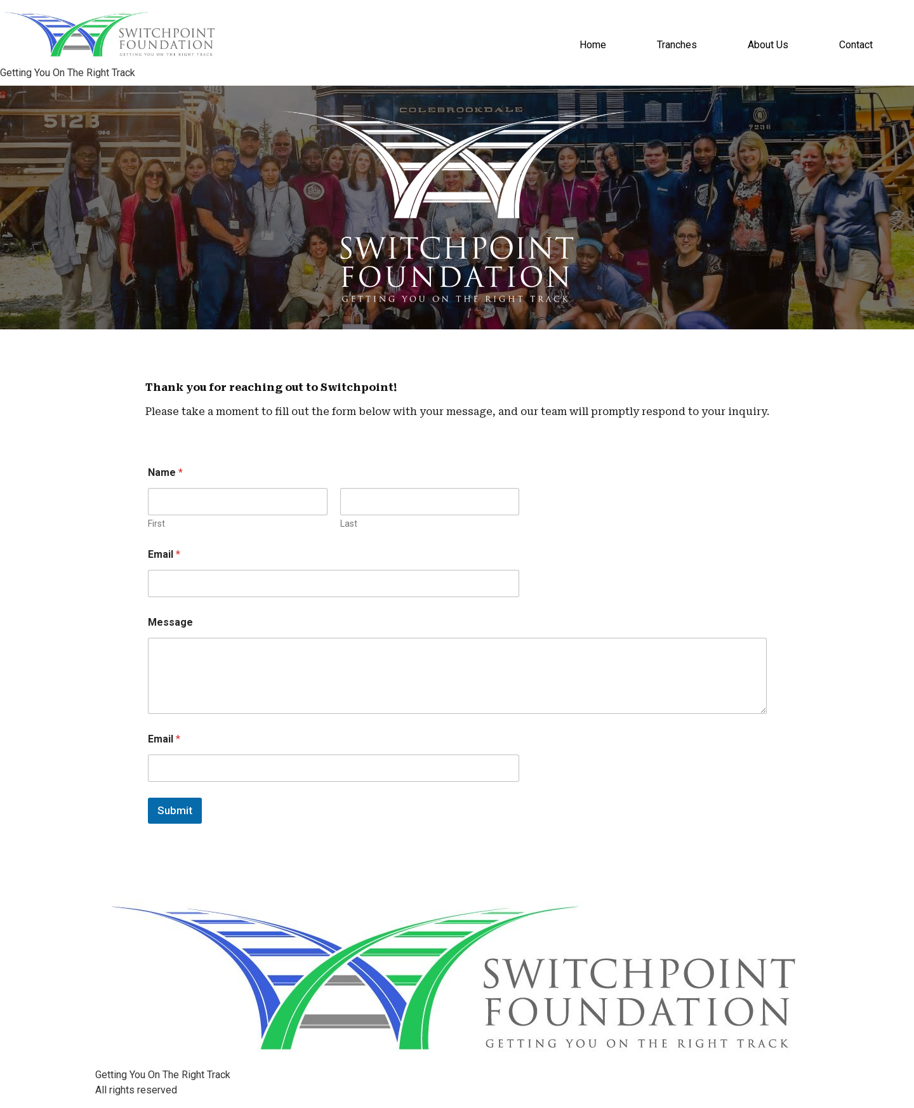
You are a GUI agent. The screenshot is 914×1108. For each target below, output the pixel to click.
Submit (174, 810)
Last (348, 523)
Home (593, 45)
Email (164, 554)
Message (170, 622)
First (156, 523)
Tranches (677, 45)
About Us (768, 45)
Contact (856, 45)
